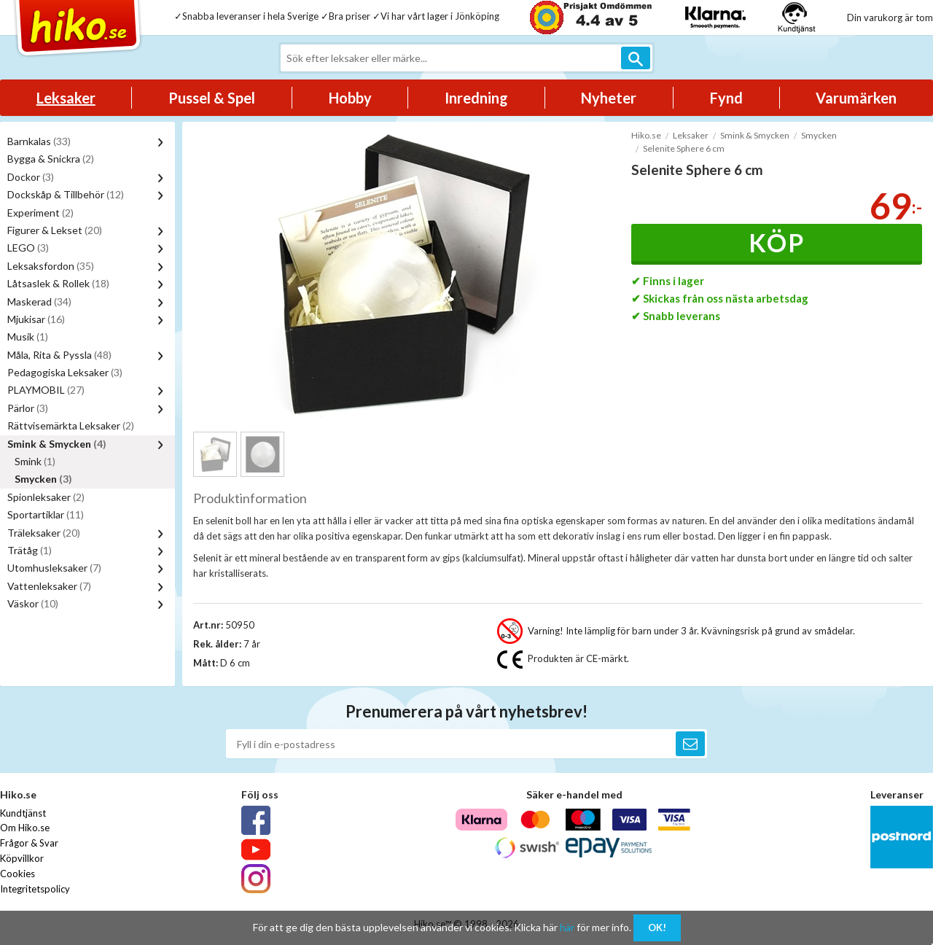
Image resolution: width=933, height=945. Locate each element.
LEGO (28, 247)
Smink (35, 461)
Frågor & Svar (29, 843)
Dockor (30, 177)
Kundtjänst (23, 813)
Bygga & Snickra (50, 158)
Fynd (726, 97)
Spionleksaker (46, 497)
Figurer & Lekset (54, 230)
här (567, 927)
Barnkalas (39, 141)
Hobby (350, 97)
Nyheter (608, 97)
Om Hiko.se (25, 827)
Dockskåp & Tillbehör (65, 194)
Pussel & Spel (211, 97)
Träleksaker (43, 532)
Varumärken (856, 97)
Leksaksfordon (50, 266)
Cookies (17, 873)
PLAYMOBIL (46, 390)
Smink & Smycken (56, 444)
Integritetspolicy (35, 889)
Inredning (476, 97)
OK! (657, 927)
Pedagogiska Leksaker (64, 372)
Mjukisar (36, 319)
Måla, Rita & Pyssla (59, 355)
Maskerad (39, 301)
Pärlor (27, 408)
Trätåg (29, 550)
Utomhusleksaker (54, 567)
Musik (27, 336)
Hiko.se (646, 135)
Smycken (43, 478)
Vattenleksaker (49, 586)
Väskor (32, 603)
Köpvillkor (22, 858)
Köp (777, 242)
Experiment (40, 212)
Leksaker (65, 97)
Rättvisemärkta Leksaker (70, 425)
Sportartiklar (45, 514)
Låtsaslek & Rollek (58, 283)
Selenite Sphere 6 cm (684, 148)
